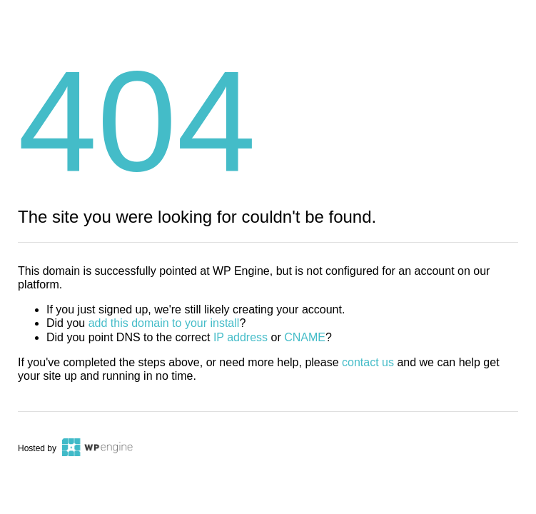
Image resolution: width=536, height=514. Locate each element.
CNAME (304, 337)
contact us (368, 362)
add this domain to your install (164, 323)
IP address (240, 337)
